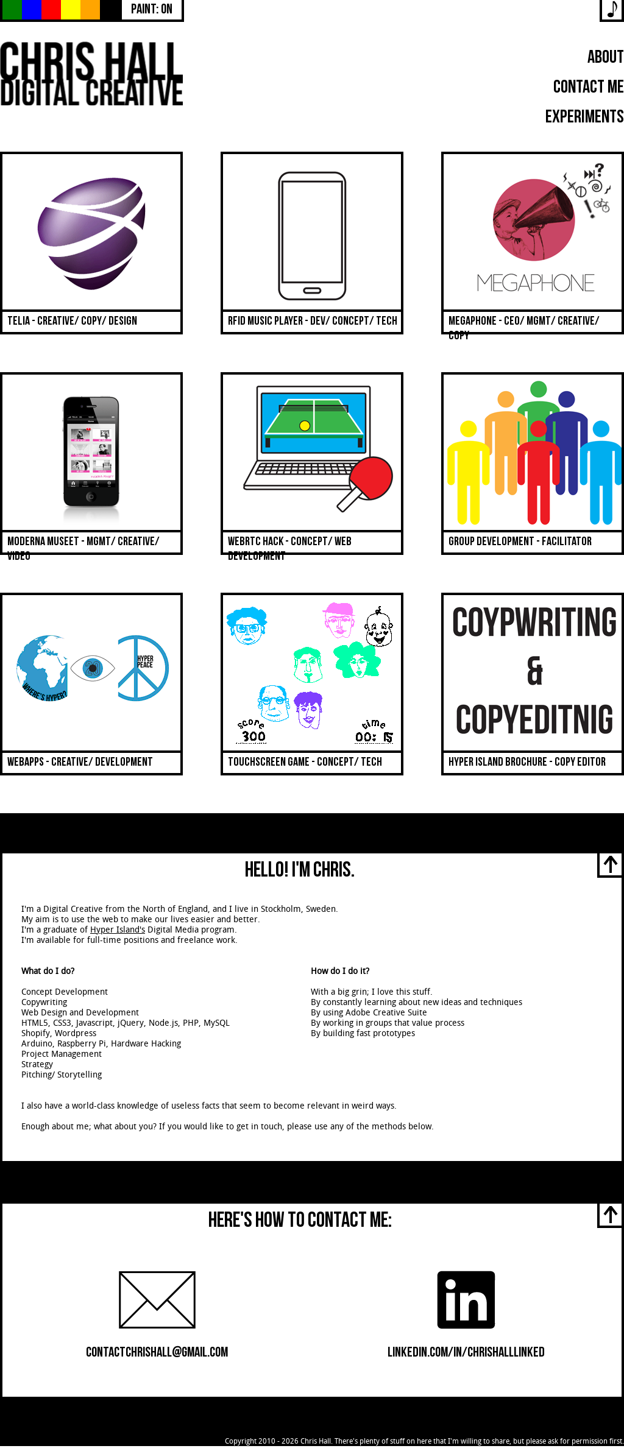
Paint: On (151, 11)
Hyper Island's (117, 930)
